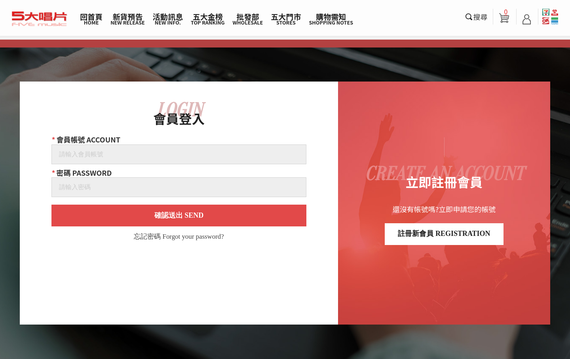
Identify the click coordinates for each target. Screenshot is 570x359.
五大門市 (286, 18)
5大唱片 (39, 18)
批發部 (248, 18)
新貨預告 (127, 18)
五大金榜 (208, 18)
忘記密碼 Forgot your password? (179, 237)
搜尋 (480, 16)
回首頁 (91, 18)
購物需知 (331, 18)
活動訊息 (168, 18)
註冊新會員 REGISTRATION (444, 233)
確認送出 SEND (179, 215)
